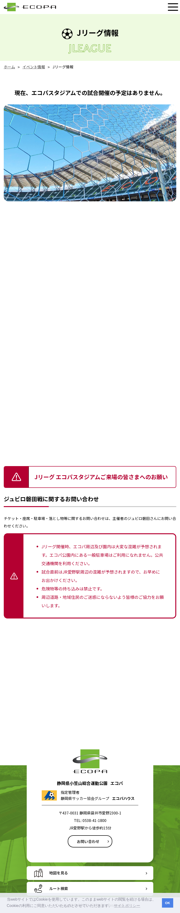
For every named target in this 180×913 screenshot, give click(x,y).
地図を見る (58, 873)
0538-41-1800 (94, 820)
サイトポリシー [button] (127, 906)
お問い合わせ (88, 841)
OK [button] (167, 903)
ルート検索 (58, 888)
